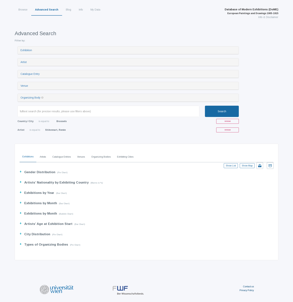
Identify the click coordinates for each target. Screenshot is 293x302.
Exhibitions (27, 156)
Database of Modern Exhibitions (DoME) (251, 11)
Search (222, 111)
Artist (24, 62)
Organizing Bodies (101, 157)
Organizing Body (30, 97)
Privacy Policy (247, 290)
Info (81, 9)
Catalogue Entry (30, 73)
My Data (95, 9)
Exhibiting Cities (125, 157)
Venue (24, 85)
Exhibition (26, 50)
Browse (22, 9)
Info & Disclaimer (268, 17)
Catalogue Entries (61, 157)
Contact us (248, 286)
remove (228, 121)
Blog (68, 9)
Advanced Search (46, 9)
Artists (43, 157)
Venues (81, 157)
